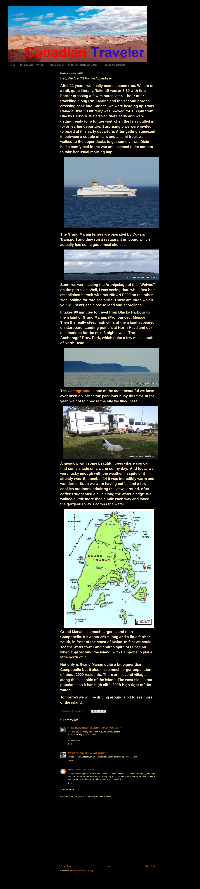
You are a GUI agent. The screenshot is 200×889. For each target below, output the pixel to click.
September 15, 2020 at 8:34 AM (93, 753)
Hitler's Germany (56, 65)
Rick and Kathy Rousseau (80, 728)
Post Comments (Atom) (82, 871)
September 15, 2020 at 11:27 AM (88, 770)
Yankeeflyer (73, 753)
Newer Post (66, 866)
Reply (70, 744)
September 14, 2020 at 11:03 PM (107, 728)
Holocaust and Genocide (113, 65)
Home (12, 65)
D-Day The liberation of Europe (82, 65)
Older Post (150, 866)
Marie (70, 770)
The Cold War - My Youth (31, 65)
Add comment (68, 789)
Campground (79, 391)
